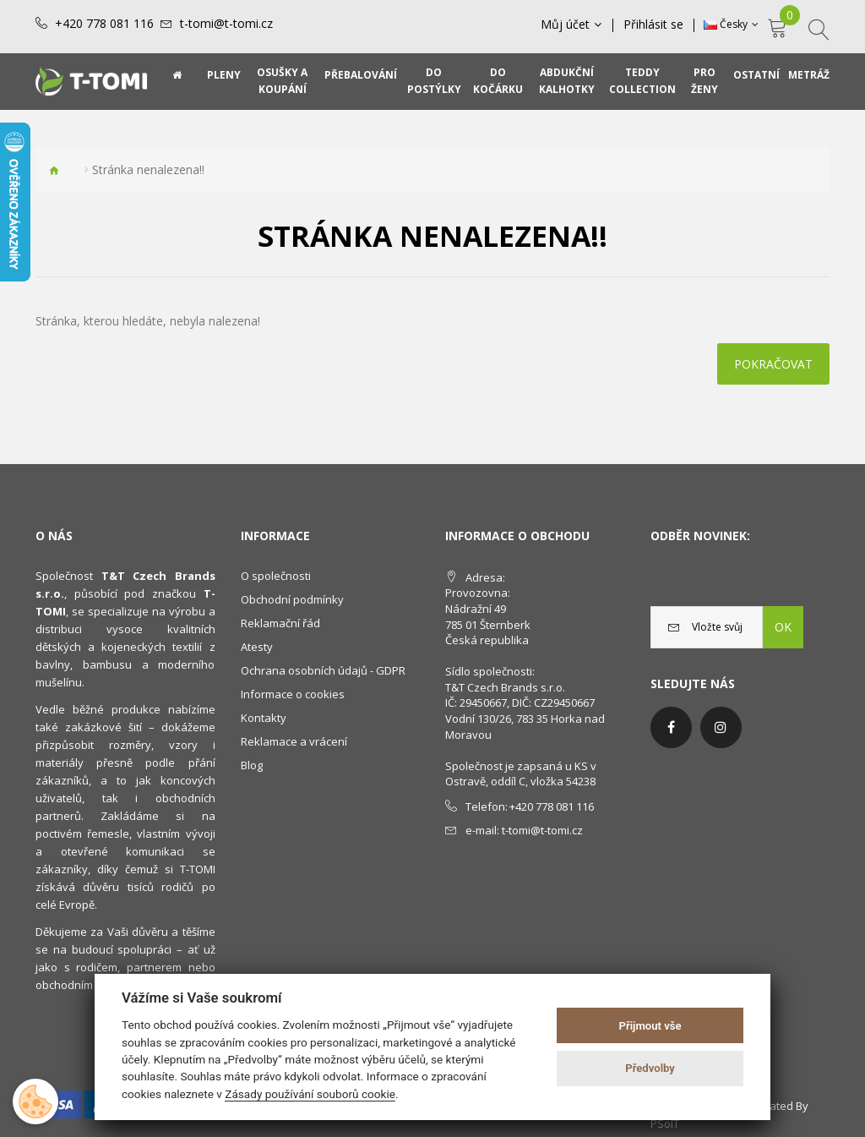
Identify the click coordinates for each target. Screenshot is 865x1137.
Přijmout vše (650, 1025)
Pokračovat (773, 364)
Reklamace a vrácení (294, 741)
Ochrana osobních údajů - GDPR (323, 670)
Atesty (257, 646)
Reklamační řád (280, 623)
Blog (252, 765)
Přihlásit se (653, 24)
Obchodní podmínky (292, 599)
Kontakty (263, 717)
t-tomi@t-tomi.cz (226, 23)
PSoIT (664, 1123)
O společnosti (276, 575)
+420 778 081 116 (104, 23)
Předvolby (650, 1068)
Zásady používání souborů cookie (310, 1094)
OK (783, 627)
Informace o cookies (293, 694)
